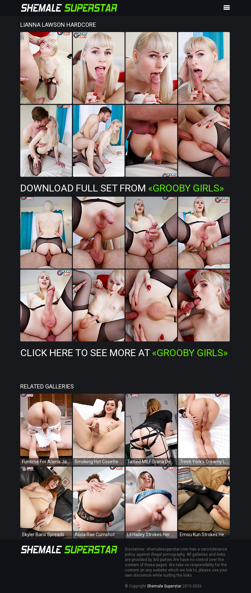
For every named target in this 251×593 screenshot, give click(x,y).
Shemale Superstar (164, 586)
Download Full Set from (122, 188)
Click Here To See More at (124, 352)
